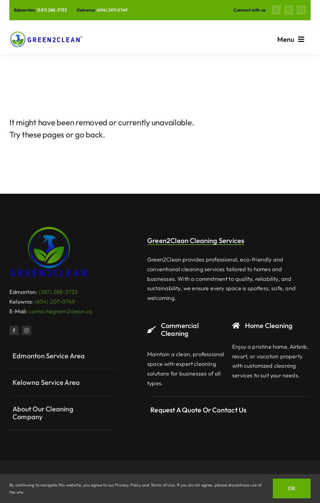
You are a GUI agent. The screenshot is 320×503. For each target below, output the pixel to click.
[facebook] (276, 10)
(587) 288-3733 (52, 10)
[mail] (301, 10)
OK (292, 488)
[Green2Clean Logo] (48, 231)
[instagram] (288, 10)
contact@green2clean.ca (60, 313)
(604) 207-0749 (112, 10)
